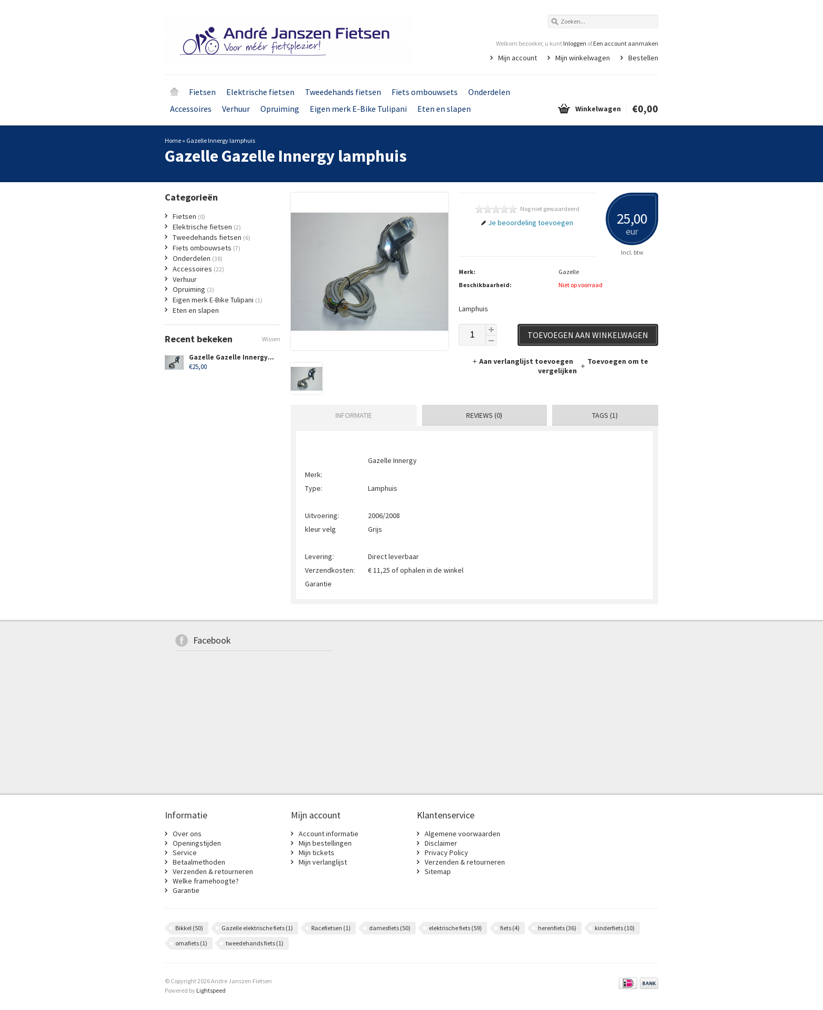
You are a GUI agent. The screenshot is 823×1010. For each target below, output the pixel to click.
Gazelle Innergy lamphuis (220, 140)
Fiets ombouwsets (425, 92)
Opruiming (279, 108)
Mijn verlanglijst (323, 862)
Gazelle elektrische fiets (257, 928)
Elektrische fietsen (260, 92)
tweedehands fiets (254, 943)
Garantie (186, 890)
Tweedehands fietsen (343, 92)
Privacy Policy (446, 852)
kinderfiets (615, 928)
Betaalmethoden (199, 862)
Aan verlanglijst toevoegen (523, 361)
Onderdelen (489, 92)
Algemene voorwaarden (462, 833)
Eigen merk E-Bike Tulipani (358, 108)
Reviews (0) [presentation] (484, 415)
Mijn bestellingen (325, 843)
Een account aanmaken (625, 43)
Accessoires (191, 108)
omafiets (191, 943)
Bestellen (643, 57)
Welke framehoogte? (206, 881)
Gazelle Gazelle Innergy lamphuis (244, 357)
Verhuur (236, 108)
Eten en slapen (444, 108)
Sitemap (438, 871)
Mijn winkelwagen (582, 57)
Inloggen (574, 43)
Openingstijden (197, 843)
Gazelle (568, 272)
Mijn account (517, 57)
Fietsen (202, 92)
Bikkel (189, 928)
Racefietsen (331, 928)
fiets (510, 928)
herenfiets (557, 928)
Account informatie (328, 833)
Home (174, 91)
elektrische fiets (455, 928)
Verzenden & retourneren (213, 871)
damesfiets (389, 928)
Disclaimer (441, 843)
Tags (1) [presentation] (605, 415)
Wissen (271, 339)
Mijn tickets (316, 852)
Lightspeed (211, 990)
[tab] (351, 415)
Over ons (187, 833)
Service (185, 852)
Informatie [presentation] (353, 415)
